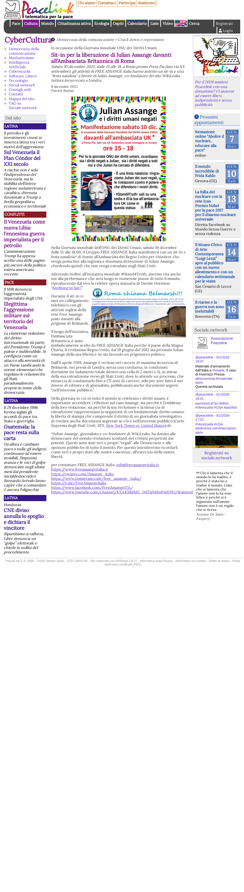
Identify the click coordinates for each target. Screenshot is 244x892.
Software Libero (23, 76)
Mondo (47, 23)
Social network (22, 85)
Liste (154, 23)
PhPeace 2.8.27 (126, 561)
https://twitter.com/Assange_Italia (82, 474)
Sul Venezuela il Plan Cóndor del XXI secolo (22, 158)
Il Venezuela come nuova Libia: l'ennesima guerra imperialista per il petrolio (24, 234)
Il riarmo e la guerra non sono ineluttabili (209, 307)
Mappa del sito (22, 98)
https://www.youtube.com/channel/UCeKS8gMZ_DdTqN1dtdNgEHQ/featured (122, 492)
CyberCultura (28, 40)
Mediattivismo (21, 57)
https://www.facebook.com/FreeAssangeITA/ (92, 487)
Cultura (30, 23)
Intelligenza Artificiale (19, 64)
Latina (11, 126)
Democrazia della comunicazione (24, 51)
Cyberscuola (19, 71)
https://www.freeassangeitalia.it (79, 469)
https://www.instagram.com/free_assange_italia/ (96, 478)
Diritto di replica (219, 561)
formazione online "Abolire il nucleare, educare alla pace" (209, 140)
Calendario (137, 23)
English (181, 23)
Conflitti (14, 214)
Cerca (194, 23)
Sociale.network (210, 330)
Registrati (224, 23)
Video (168, 23)
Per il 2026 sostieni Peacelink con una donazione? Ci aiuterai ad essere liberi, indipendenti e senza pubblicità (214, 93)
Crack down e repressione (141, 39)
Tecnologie (18, 80)
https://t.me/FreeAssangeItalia (78, 483)
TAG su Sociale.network (23, 105)
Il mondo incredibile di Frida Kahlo (207, 171)
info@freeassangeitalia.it (137, 464)
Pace (16, 23)
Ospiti (118, 23)
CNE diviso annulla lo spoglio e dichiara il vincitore (24, 519)
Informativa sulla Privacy (156, 561)
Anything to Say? (67, 287)
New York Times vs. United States (135, 425)
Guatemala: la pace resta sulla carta (21, 433)
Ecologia (101, 23)
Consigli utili (20, 89)
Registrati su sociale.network (216, 455)
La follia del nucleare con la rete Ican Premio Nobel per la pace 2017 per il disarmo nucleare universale (215, 205)
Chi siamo (86, 2)
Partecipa (126, 2)
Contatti (16, 94)
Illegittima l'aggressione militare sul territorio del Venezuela (19, 316)
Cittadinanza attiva (74, 23)
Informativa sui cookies (190, 561)
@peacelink (204, 357)
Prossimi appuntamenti (208, 119)
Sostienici (147, 2)
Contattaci (106, 2)
